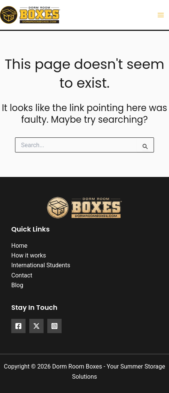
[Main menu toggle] (160, 15)
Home (19, 245)
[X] (36, 326)
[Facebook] (18, 326)
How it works (28, 255)
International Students (40, 265)
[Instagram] (54, 326)
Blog (17, 285)
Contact (21, 275)
